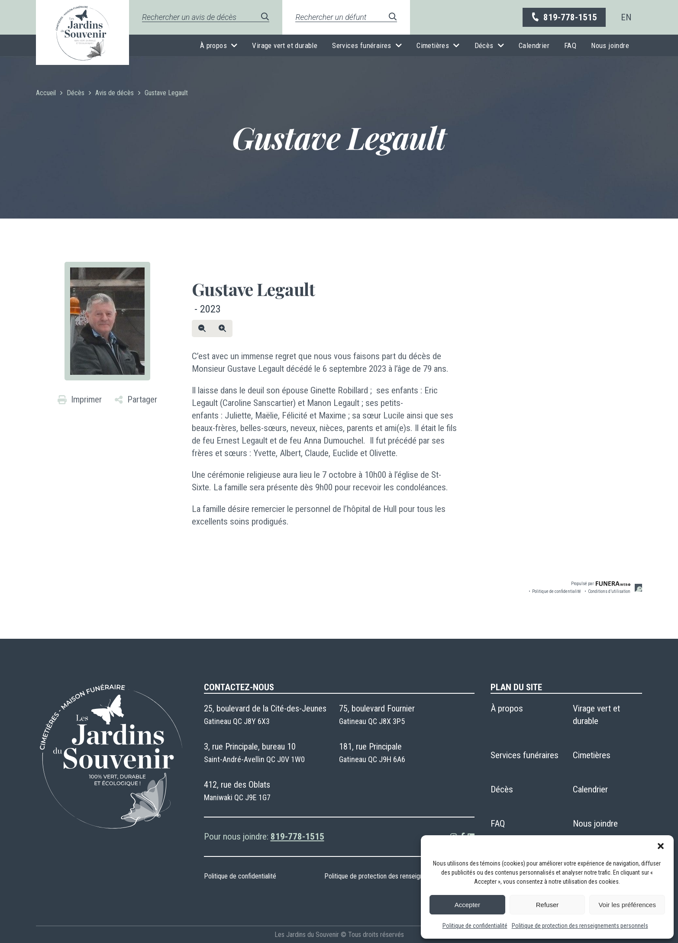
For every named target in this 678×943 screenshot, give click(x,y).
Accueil (46, 93)
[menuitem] (626, 17)
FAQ (570, 45)
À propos (213, 45)
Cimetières (432, 45)
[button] (660, 846)
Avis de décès (114, 93)
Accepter (467, 904)
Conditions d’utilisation (609, 591)
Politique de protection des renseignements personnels (580, 925)
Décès (484, 45)
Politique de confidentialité (474, 925)
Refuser (547, 904)
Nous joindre (610, 45)
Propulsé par (600, 583)
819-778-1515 (563, 17)
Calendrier (534, 45)
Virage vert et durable (284, 45)
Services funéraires (361, 45)
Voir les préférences (627, 904)
